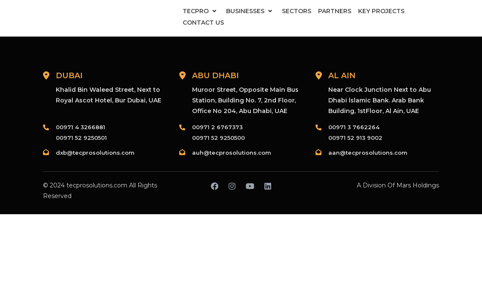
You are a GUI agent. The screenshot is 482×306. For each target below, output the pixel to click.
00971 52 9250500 (218, 137)
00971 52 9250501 (81, 137)
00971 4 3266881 (80, 127)
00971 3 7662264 (353, 127)
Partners (334, 11)
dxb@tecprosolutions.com (95, 152)
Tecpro (196, 11)
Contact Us (203, 22)
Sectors (296, 11)
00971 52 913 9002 (355, 137)
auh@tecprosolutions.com (231, 152)
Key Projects (381, 11)
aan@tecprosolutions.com (367, 152)
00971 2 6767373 (217, 127)
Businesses (245, 11)
